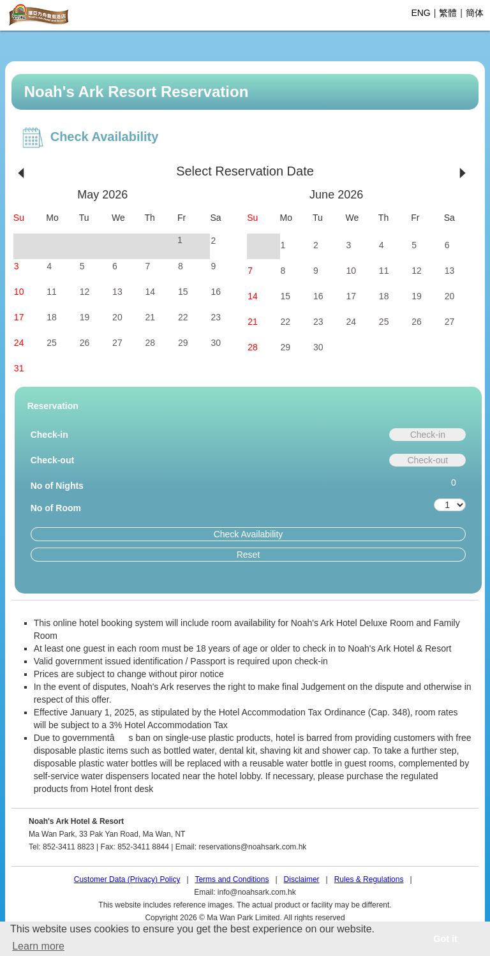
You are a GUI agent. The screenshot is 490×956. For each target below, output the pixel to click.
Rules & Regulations (369, 879)
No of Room (56, 508)
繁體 (448, 13)
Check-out (52, 460)
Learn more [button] (38, 946)
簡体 (475, 13)
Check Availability (248, 534)
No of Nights (57, 486)
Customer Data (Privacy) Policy (127, 879)
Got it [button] (445, 939)
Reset (248, 554)
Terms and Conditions (232, 879)
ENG (420, 13)
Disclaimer (302, 879)
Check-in (49, 434)
